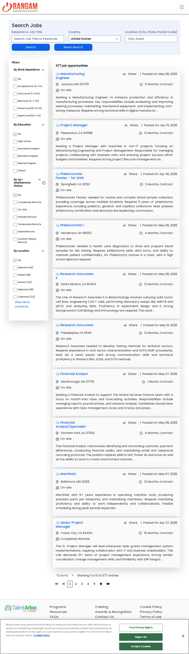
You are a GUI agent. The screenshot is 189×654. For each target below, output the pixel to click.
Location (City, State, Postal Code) (151, 32)
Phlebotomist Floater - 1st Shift (70, 176)
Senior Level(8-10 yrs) (30, 108)
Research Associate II (74, 276)
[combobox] (38, 38)
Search (31, 47)
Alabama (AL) (25, 267)
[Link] (20, 7)
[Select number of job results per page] (63, 575)
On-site (22, 209)
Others (22, 170)
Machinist (68, 473)
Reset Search (73, 47)
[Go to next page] (101, 584)
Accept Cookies (141, 646)
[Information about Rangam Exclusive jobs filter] (43, 182)
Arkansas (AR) (26, 289)
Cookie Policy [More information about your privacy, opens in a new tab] (41, 635)
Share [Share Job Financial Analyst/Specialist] (130, 423)
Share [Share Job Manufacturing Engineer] (130, 74)
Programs (58, 607)
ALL (19, 78)
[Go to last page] (108, 584)
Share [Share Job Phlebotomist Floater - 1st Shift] (130, 174)
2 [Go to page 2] (76, 584)
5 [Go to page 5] (94, 584)
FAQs (54, 616)
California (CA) (26, 296)
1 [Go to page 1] (69, 584)
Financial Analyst (74, 373)
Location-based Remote (27, 240)
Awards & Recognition (113, 611)
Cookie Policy (151, 607)
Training (101, 607)
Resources (58, 611)
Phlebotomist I (72, 225)
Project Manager (74, 125)
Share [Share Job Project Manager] (131, 125)
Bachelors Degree (28, 155)
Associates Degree (28, 148)
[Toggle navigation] (182, 7)
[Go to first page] (56, 584)
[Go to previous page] (63, 584)
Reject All (140, 637)
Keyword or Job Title (27, 32)
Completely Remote (29, 202)
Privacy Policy (151, 611)
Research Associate (76, 325)
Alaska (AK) (24, 274)
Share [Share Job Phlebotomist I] (130, 225)
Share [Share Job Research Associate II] (130, 274)
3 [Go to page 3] (82, 584)
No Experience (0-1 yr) (30, 86)
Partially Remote (27, 216)
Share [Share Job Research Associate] (130, 325)
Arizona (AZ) (25, 282)
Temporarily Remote (29, 224)
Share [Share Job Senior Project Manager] (130, 523)
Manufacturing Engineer (70, 75)
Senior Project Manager (69, 524)
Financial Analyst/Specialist (71, 424)
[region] (94, 636)
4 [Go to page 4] (88, 584)
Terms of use (151, 616)
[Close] (183, 636)
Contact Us (104, 616)
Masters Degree (27, 163)
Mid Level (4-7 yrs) (28, 100)
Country (74, 32)
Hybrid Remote (26, 231)
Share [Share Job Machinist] (130, 474)
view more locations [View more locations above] (22, 304)
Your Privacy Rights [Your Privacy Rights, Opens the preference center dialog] (140, 627)
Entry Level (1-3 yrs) (29, 93)
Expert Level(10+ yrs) (29, 115)
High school (24, 141)
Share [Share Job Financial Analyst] (130, 374)
